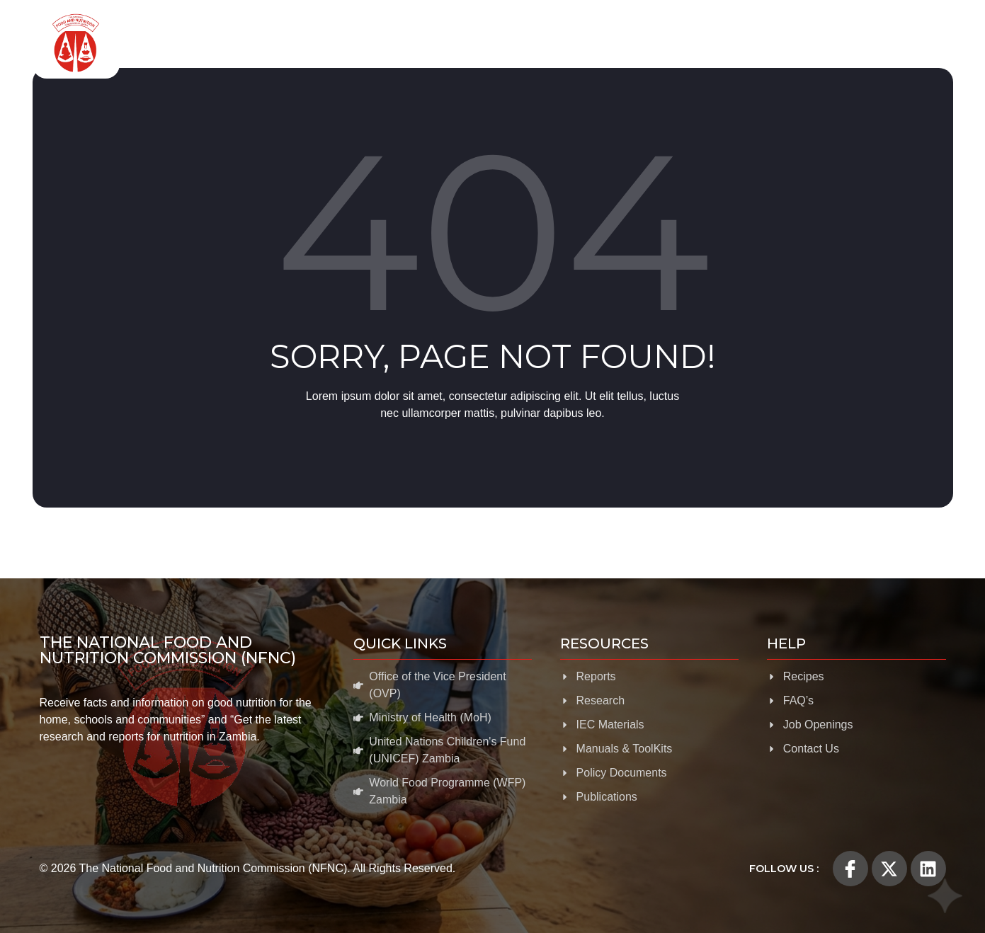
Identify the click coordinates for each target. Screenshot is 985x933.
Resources (736, 43)
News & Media (836, 43)
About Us (310, 43)
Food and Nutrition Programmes (450, 43)
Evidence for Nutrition (618, 43)
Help (921, 43)
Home (243, 42)
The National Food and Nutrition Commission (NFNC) (168, 650)
